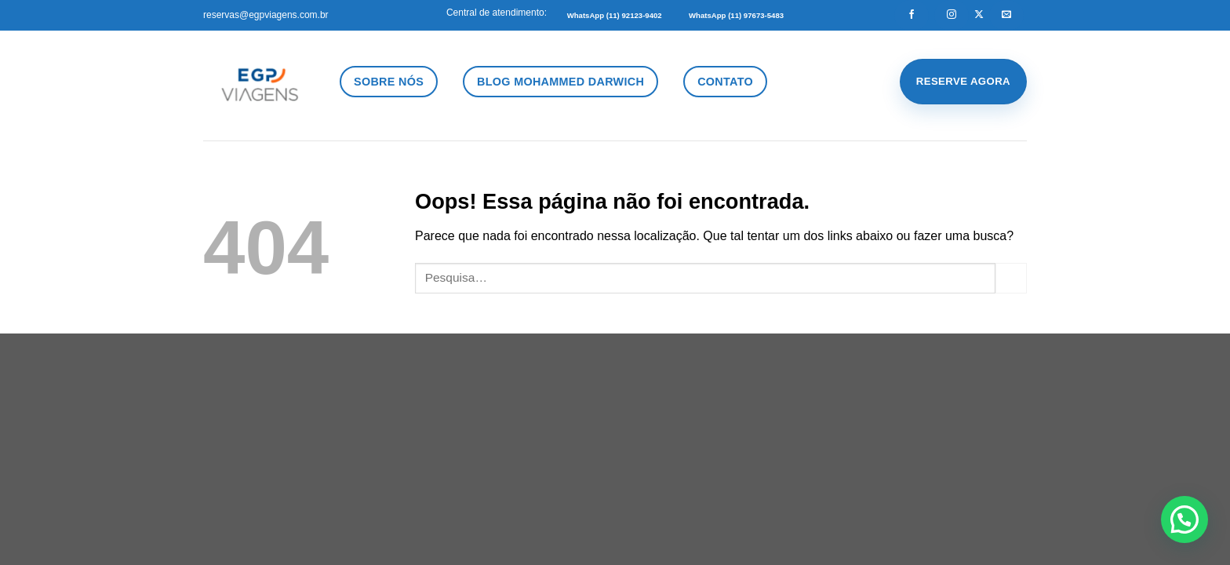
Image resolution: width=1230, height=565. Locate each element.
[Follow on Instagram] (951, 15)
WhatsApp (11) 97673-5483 (736, 15)
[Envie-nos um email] (1006, 15)
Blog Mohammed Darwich (560, 81)
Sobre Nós (389, 81)
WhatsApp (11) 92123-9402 (614, 15)
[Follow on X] (979, 14)
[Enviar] (1011, 278)
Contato (725, 81)
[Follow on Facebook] (911, 15)
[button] (1184, 519)
